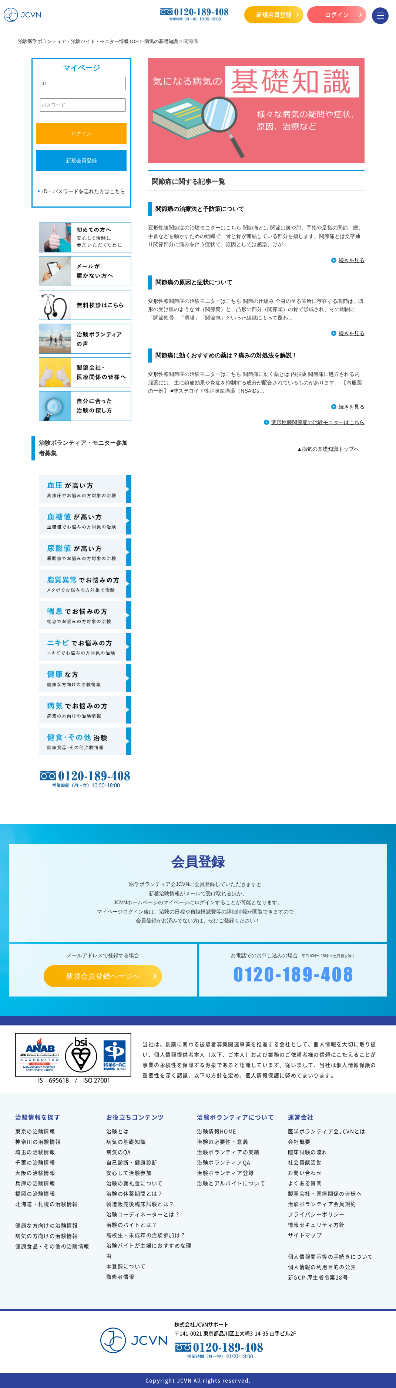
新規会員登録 (274, 14)
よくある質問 (305, 1183)
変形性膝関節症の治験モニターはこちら (318, 422)
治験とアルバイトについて (231, 1183)
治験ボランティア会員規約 (322, 1203)
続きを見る (352, 260)
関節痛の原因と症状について (193, 282)
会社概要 (299, 1141)
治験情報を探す (37, 1117)
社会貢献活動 (305, 1162)
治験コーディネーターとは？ (143, 1214)
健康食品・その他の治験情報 (52, 1246)
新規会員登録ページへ (103, 976)
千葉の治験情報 (35, 1162)
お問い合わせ (305, 1172)
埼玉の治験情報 (35, 1152)
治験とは (117, 1131)
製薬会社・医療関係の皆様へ (325, 1193)
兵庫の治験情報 (35, 1183)
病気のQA (118, 1152)
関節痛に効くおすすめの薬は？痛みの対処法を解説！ (226, 355)
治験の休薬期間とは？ (134, 1193)
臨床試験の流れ (308, 1152)
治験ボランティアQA (224, 1162)
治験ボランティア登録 (225, 1172)
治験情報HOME (216, 1131)
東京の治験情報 (35, 1131)
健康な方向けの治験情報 (46, 1225)
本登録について (126, 1266)
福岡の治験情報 (35, 1193)
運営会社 (301, 1117)
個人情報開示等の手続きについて (330, 1256)
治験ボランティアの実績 (228, 1152)
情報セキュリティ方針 (316, 1224)
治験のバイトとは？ (132, 1224)
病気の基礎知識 (126, 1141)
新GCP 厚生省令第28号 (318, 1277)
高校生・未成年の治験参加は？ (146, 1235)
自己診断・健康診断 (132, 1162)
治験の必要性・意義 (222, 1141)
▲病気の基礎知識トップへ (328, 449)
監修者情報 (120, 1276)
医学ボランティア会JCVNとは (327, 1131)
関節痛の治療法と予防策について (199, 209)
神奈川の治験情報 (38, 1141)
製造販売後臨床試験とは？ (140, 1203)
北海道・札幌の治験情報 (46, 1203)
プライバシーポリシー (316, 1214)
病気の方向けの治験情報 (46, 1235)
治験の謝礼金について (134, 1183)
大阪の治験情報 (35, 1172)
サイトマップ (305, 1235)
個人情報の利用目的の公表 (322, 1266)
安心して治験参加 (129, 1172)
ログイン (337, 14)
